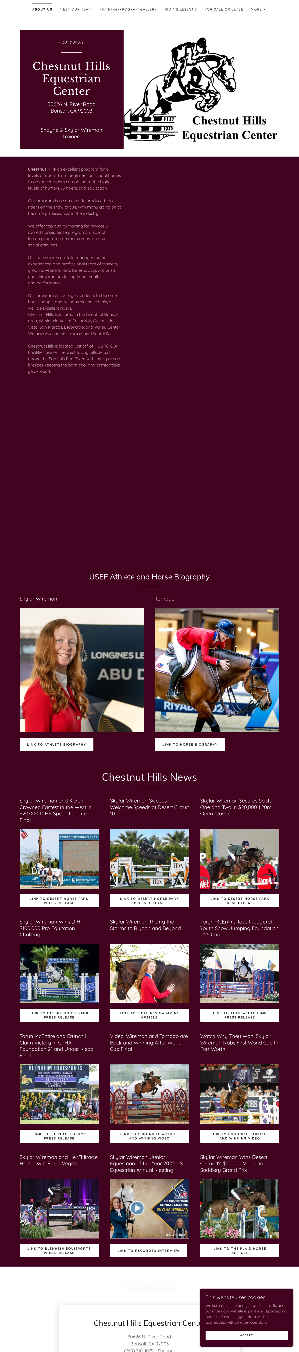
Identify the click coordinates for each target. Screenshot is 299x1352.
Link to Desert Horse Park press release (59, 901)
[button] (259, 9)
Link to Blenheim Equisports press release (59, 1250)
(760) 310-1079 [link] (71, 42)
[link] (71, 93)
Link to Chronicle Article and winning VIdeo (240, 1136)
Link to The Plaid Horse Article (240, 1250)
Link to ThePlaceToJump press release (240, 1015)
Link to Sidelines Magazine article (149, 1015)
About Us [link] (42, 9)
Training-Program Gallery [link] (128, 9)
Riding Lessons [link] (181, 9)
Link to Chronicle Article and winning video (149, 1136)
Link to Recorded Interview (148, 1251)
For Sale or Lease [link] (224, 9)
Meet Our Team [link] (76, 9)
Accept (246, 1338)
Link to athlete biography (56, 744)
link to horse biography (190, 744)
